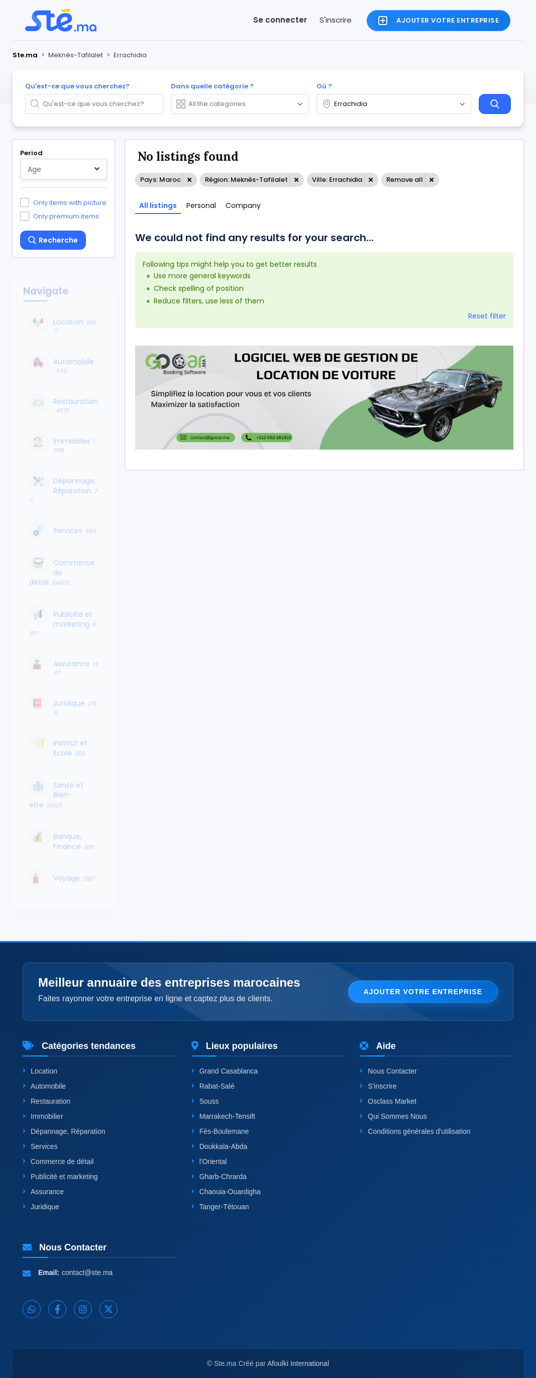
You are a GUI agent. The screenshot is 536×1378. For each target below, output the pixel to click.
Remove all (404, 179)
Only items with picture (69, 202)
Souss (205, 1101)
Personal (201, 205)
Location (40, 1071)
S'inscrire (335, 20)
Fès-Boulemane (220, 1131)
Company (243, 205)
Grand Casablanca (224, 1071)
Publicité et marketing (60, 1177)
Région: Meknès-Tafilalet (246, 179)
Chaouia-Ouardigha (226, 1192)
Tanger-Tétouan (220, 1207)
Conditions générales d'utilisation (415, 1131)
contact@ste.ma (87, 1272)
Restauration (46, 1101)
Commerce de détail (58, 1161)
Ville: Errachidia (337, 179)
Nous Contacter (388, 1071)
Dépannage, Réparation (64, 1131)
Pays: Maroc (160, 179)
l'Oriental (209, 1161)
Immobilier (43, 1116)
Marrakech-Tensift (223, 1116)
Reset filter (487, 316)
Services (40, 1146)
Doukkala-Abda (219, 1146)
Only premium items (66, 216)
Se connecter (280, 20)
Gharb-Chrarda (219, 1177)
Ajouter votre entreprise (423, 992)
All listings (158, 205)
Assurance (43, 1192)
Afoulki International (298, 1363)
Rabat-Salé (213, 1086)
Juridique (41, 1207)
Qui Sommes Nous (393, 1116)
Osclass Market (388, 1101)
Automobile (44, 1086)
